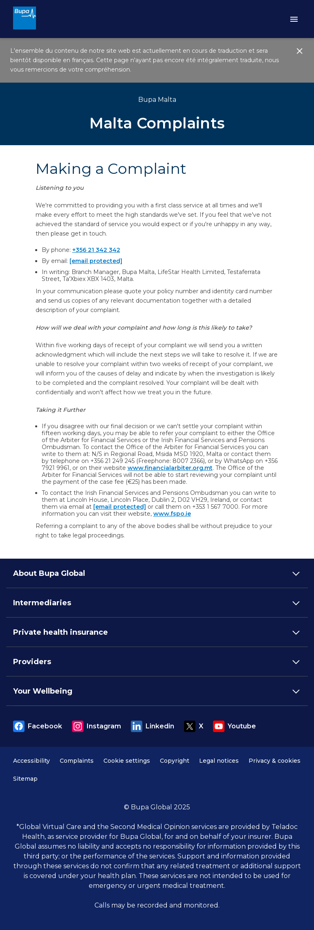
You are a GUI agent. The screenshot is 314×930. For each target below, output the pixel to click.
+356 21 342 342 (96, 250)
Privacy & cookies (275, 760)
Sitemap (25, 778)
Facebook (37, 726)
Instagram (96, 726)
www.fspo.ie (172, 513)
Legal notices (219, 760)
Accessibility (31, 760)
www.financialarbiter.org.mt (170, 468)
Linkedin (152, 726)
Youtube (234, 726)
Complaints (77, 760)
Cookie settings (126, 760)
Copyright (174, 760)
